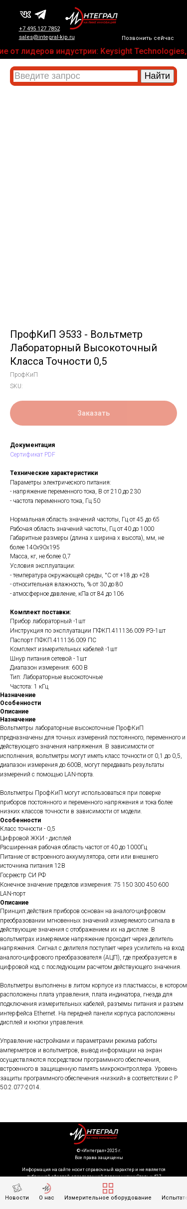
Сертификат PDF (32, 454)
